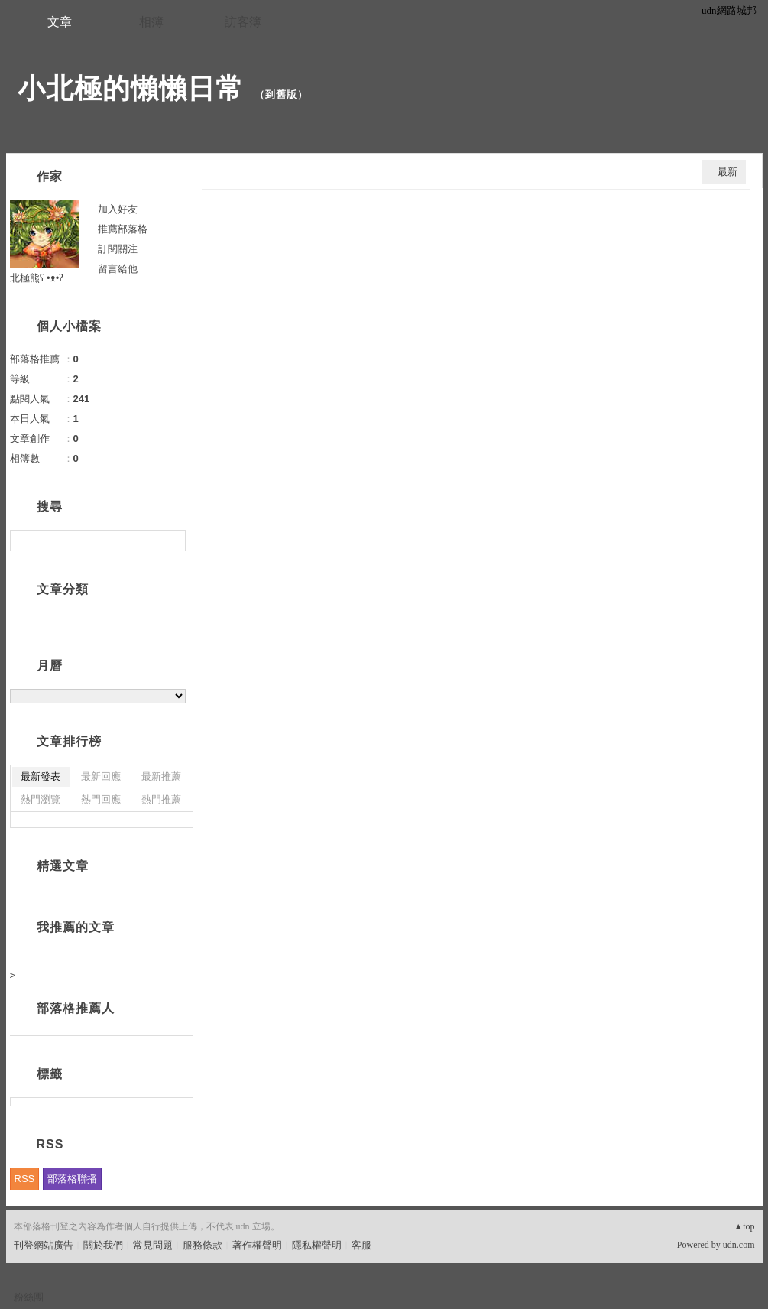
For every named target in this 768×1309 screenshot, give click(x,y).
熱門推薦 (161, 799)
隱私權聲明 (317, 1245)
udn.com (739, 1244)
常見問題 (153, 1245)
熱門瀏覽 (40, 799)
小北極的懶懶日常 (131, 88)
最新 (727, 171)
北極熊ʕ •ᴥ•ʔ (37, 278)
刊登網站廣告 (43, 1245)
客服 (361, 1245)
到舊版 (281, 94)
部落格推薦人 (76, 1008)
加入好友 (118, 209)
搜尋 (172, 540)
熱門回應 (101, 799)
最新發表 (40, 776)
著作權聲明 (257, 1245)
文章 (59, 21)
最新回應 (101, 776)
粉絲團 (29, 1297)
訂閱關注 (118, 249)
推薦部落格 (122, 229)
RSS (25, 1178)
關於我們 (103, 1245)
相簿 (151, 21)
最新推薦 (161, 776)
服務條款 (202, 1245)
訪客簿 (243, 21)
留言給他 (118, 268)
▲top (744, 1226)
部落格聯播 (72, 1178)
